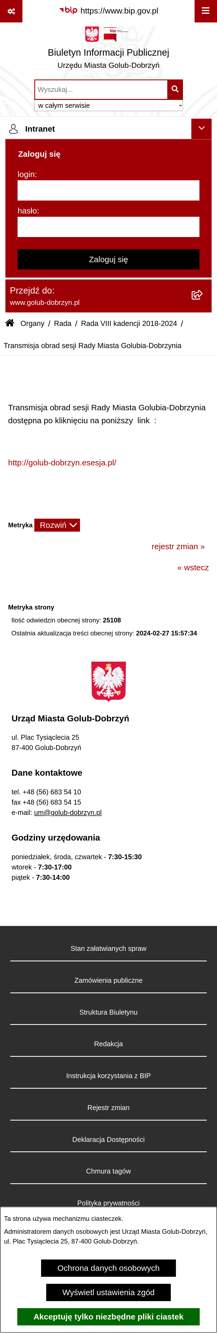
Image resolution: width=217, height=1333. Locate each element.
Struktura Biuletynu (108, 1012)
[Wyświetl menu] (206, 11)
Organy (33, 323)
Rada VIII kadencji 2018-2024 (129, 323)
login (26, 174)
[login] (108, 190)
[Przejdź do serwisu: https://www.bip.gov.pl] (108, 10)
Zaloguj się (108, 259)
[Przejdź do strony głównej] (108, 50)
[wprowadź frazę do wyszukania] (101, 89)
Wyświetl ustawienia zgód (108, 1292)
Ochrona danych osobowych (108, 1268)
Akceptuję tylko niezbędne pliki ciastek (108, 1316)
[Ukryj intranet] (201, 129)
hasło (27, 210)
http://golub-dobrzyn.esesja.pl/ (62, 462)
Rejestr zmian (109, 1107)
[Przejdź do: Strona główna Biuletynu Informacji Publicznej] (10, 323)
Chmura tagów (108, 1171)
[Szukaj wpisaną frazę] (175, 89)
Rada (63, 323)
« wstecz (193, 567)
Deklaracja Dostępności (108, 1139)
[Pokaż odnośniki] (11, 11)
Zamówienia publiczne (108, 980)
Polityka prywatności (108, 1203)
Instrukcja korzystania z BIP (108, 1075)
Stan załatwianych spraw (108, 948)
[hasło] (108, 227)
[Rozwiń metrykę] (57, 525)
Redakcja (108, 1044)
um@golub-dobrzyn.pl (68, 812)
